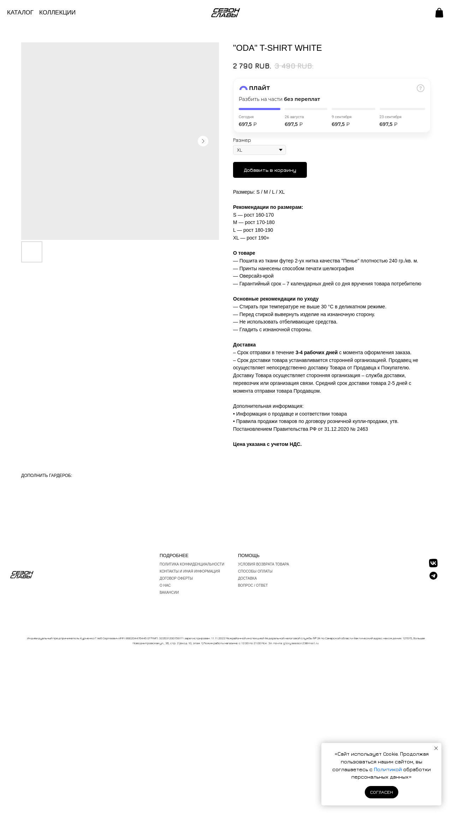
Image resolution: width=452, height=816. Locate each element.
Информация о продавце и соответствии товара (291, 414)
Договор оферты (176, 578)
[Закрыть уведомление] (436, 748)
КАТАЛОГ (20, 12)
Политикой (388, 769)
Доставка (247, 578)
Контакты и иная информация (190, 571)
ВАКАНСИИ (169, 592)
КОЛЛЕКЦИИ (57, 12)
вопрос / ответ (253, 585)
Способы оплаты (255, 571)
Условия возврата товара (263, 564)
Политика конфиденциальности (192, 564)
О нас (165, 585)
